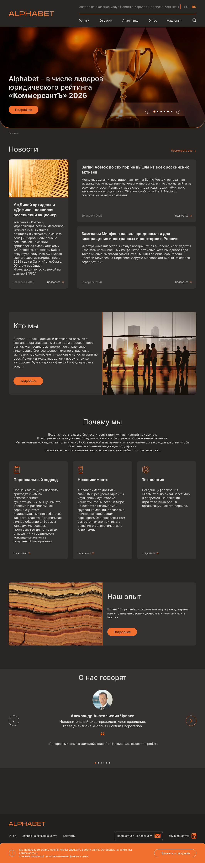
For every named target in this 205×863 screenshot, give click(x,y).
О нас (12, 835)
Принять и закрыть (175, 853)
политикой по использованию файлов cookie (59, 856)
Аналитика (130, 20)
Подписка (155, 7)
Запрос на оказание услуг (99, 7)
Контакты (172, 7)
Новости (126, 7)
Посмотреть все (181, 150)
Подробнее (53, 282)
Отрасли (106, 20)
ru (194, 7)
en (186, 7)
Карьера (140, 7)
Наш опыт (174, 20)
